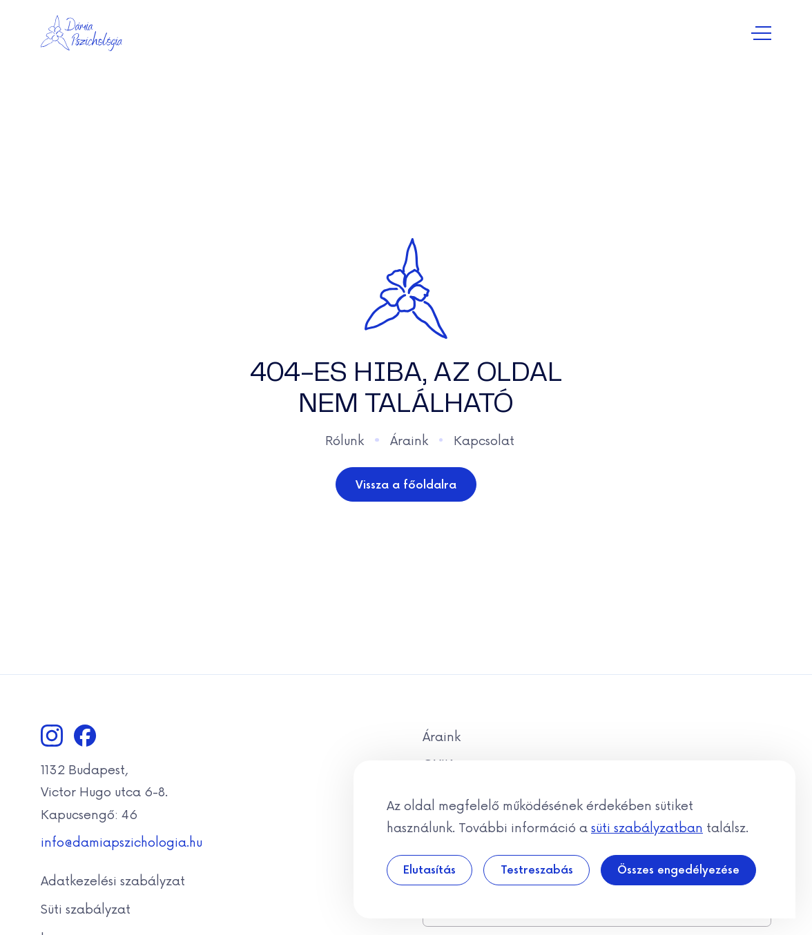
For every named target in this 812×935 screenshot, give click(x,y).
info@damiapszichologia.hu (121, 841)
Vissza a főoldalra (406, 484)
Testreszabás (537, 869)
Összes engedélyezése (678, 869)
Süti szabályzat (85, 908)
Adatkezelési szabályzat (113, 880)
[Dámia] (82, 33)
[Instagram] (52, 736)
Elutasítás (429, 869)
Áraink (409, 440)
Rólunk (344, 440)
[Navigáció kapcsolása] (761, 33)
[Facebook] (85, 736)
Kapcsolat (484, 440)
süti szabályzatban (647, 827)
